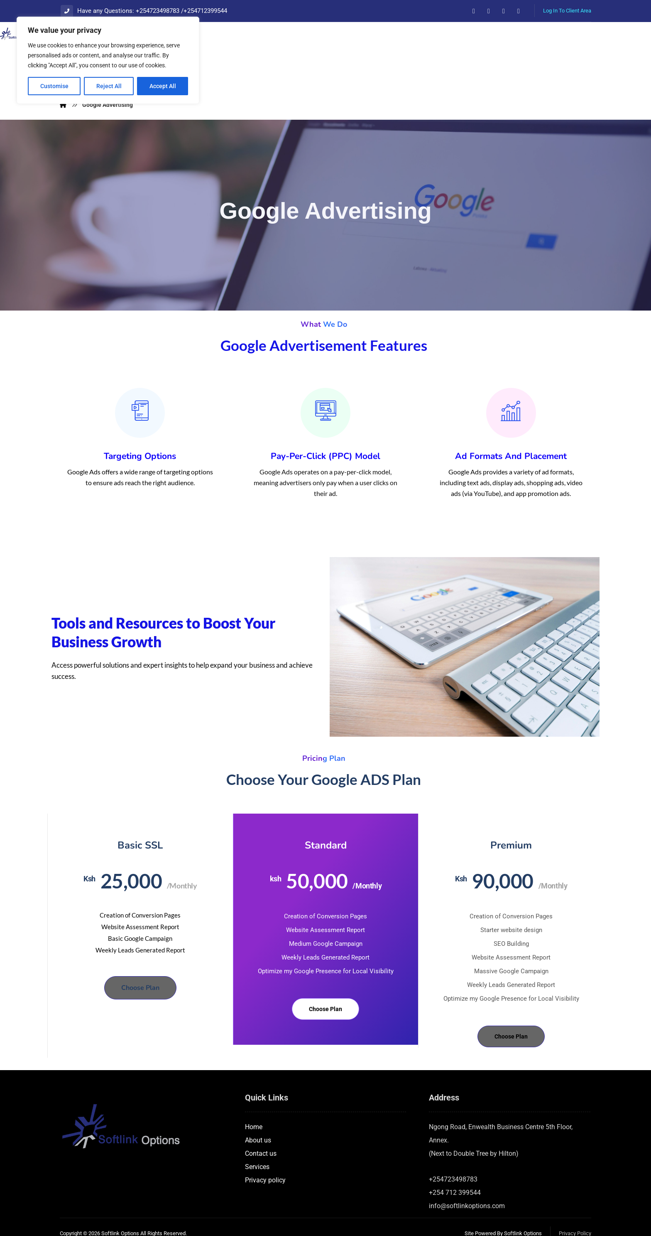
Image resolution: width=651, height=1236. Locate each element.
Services (257, 1141)
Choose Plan (140, 962)
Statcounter (17, 1229)
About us (258, 1115)
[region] (108, 60)
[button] (473, 11)
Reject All (109, 86)
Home (253, 1101)
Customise (54, 86)
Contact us (261, 1128)
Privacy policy (265, 1155)
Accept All (162, 86)
